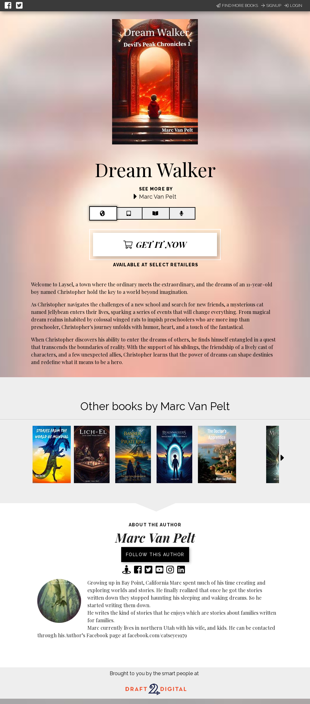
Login (293, 5)
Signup (271, 5)
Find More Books (237, 5)
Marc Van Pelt (157, 196)
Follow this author (155, 554)
